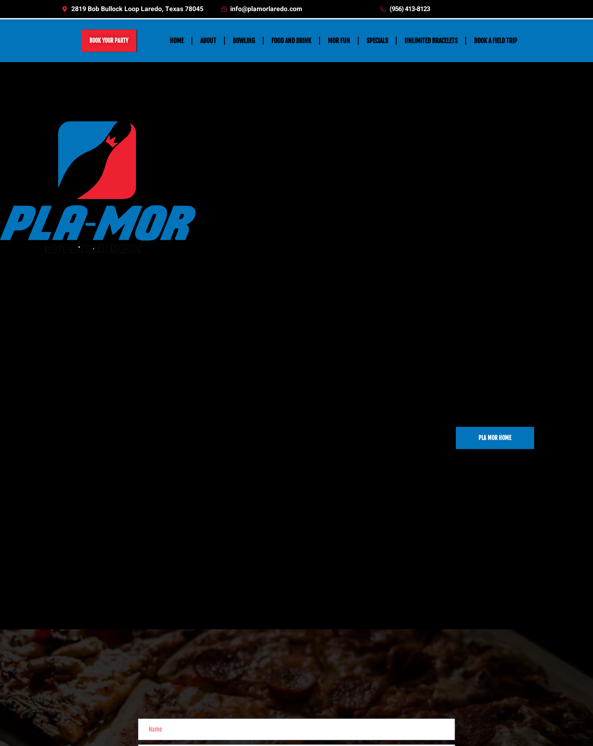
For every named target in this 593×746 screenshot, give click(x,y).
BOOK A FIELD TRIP (495, 41)
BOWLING (244, 41)
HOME (177, 41)
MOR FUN (339, 41)
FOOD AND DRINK (291, 41)
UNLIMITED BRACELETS (431, 41)
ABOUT (208, 41)
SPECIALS (377, 41)
